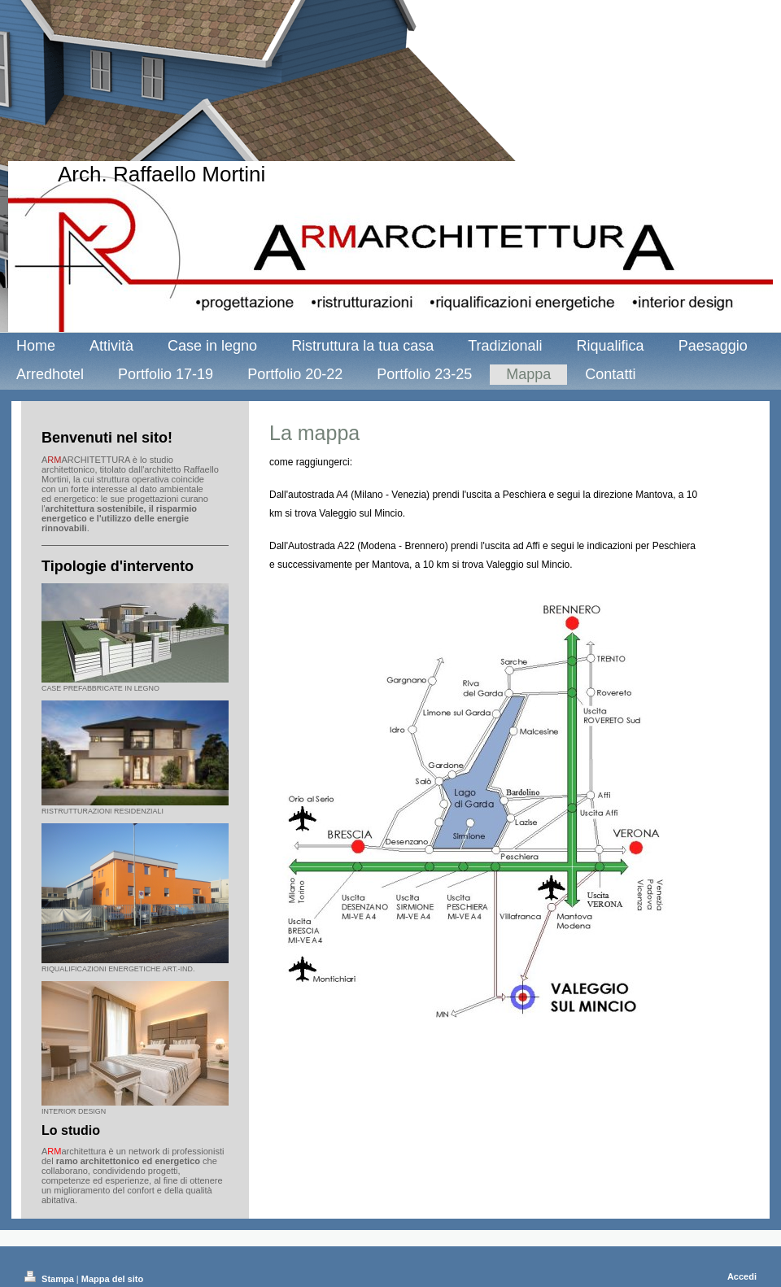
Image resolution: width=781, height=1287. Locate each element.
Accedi (742, 1276)
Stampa (50, 1279)
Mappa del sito (112, 1279)
